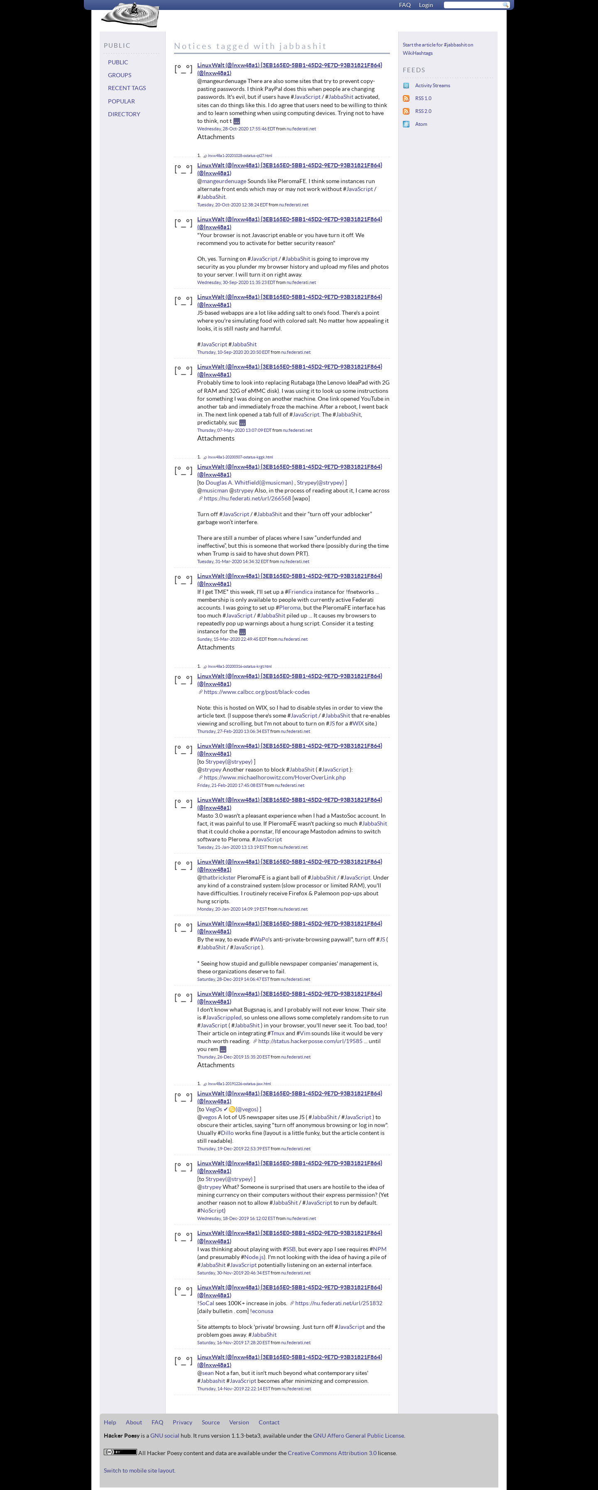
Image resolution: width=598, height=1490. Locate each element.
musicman (215, 490)
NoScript (212, 1210)
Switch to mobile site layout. (140, 1470)
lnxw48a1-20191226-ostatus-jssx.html (239, 1084)
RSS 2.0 (423, 111)
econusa (262, 1311)
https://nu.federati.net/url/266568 (247, 498)
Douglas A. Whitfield (232, 482)
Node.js (254, 1257)
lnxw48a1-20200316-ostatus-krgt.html (240, 666)
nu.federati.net (301, 128)
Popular (121, 101)
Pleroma (290, 607)
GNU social (164, 1435)
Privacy (182, 1422)
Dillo (227, 1133)
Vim (305, 1033)
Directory (124, 114)
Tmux (277, 1033)
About (134, 1422)
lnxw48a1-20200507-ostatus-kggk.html (240, 457)
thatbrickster (219, 877)
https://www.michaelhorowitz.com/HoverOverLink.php (275, 777)
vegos (209, 1117)
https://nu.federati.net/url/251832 (338, 1303)
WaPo (260, 939)
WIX (358, 723)
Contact (269, 1422)
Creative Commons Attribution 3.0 (332, 1453)
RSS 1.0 (423, 98)
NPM (380, 1249)
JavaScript (307, 96)
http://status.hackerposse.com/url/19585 (310, 1041)
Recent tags (127, 88)
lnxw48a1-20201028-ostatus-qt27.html (240, 156)
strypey (243, 490)
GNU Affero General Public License (358, 1435)
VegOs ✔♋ (220, 1109)
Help (110, 1422)
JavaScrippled (224, 1017)
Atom (421, 124)
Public (118, 62)
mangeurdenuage (224, 181)
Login (426, 5)
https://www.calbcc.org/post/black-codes (257, 692)
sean (208, 1373)
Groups (119, 75)
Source (211, 1422)
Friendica (300, 591)
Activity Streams (432, 85)
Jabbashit (213, 1380)
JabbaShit (340, 96)
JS (332, 723)
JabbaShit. (214, 197)
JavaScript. (307, 414)
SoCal (206, 1303)
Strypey (306, 482)
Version (239, 1422)
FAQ (405, 5)
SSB (291, 1249)
